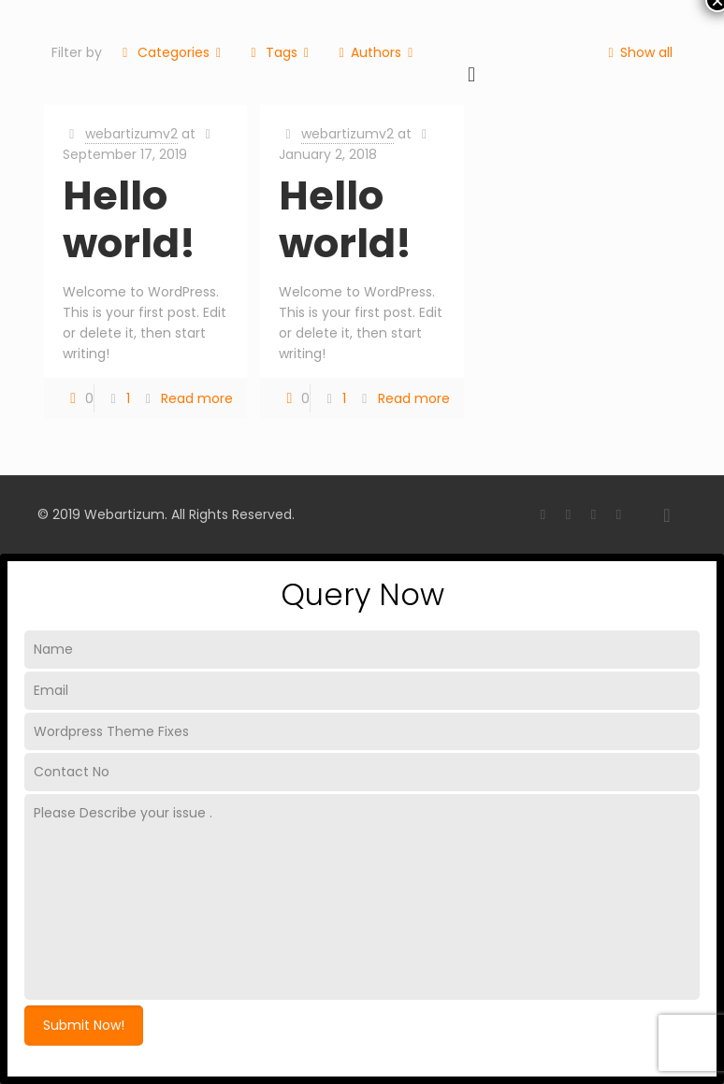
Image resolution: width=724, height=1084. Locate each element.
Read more (197, 398)
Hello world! (129, 219)
